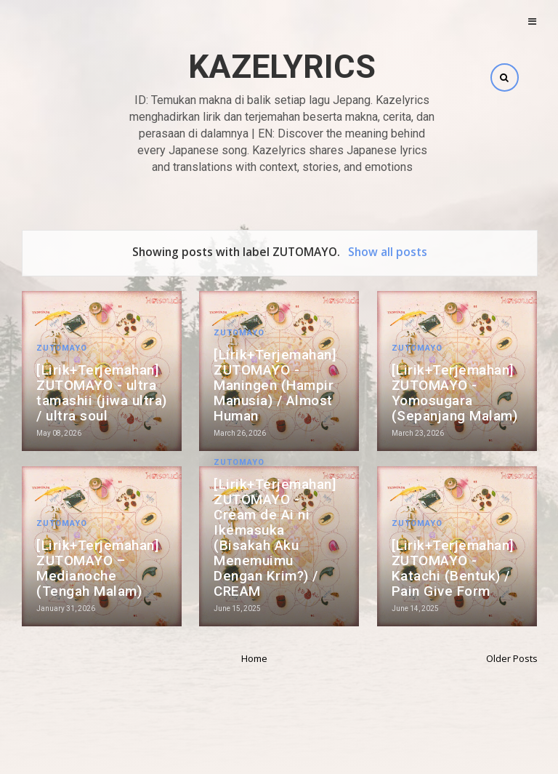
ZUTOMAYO (61, 348)
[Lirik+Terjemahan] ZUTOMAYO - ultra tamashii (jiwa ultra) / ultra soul (101, 393)
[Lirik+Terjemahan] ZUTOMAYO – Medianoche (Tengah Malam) (97, 568)
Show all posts (387, 252)
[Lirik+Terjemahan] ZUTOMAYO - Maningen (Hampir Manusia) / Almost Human (275, 385)
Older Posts (512, 658)
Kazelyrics (282, 66)
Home (254, 658)
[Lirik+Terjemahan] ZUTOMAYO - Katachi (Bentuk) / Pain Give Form (453, 568)
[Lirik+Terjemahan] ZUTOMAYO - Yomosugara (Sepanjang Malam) (455, 393)
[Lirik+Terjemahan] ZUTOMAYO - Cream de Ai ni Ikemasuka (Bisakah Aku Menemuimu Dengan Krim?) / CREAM (275, 537)
